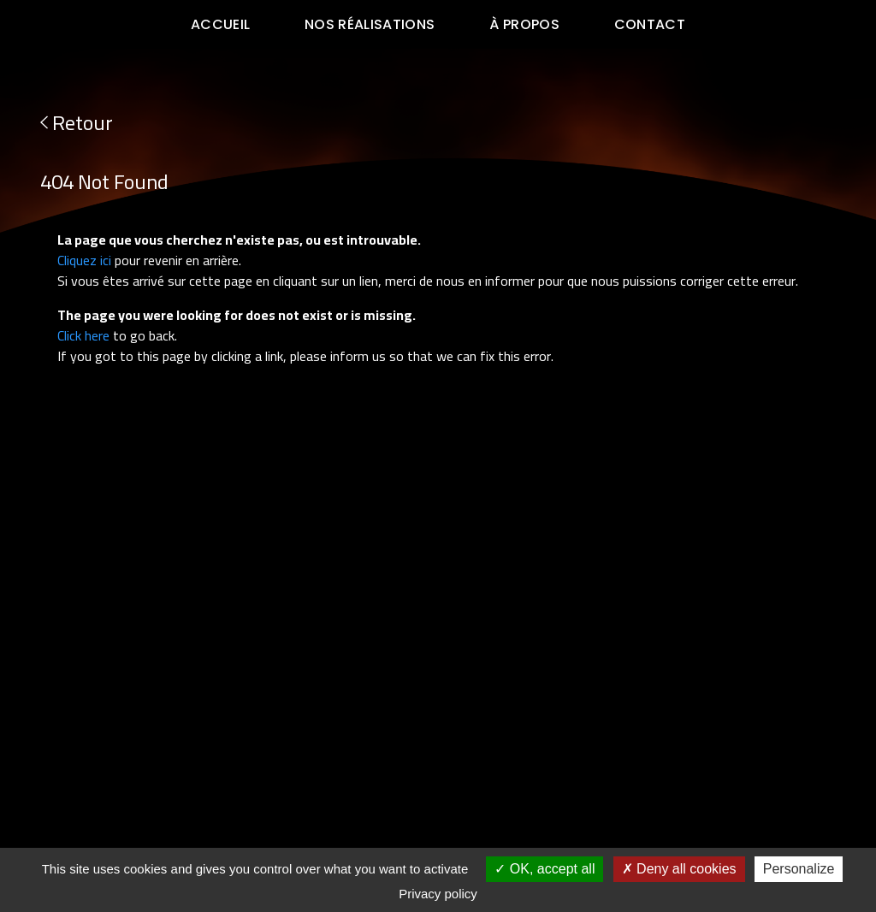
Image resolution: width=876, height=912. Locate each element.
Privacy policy (438, 893)
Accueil (220, 24)
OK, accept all (544, 869)
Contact (649, 24)
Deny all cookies (679, 869)
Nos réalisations (370, 24)
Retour (76, 123)
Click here (83, 335)
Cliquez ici (84, 260)
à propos (524, 24)
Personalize (799, 869)
